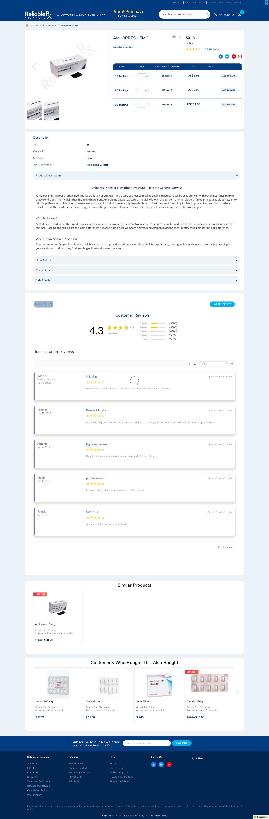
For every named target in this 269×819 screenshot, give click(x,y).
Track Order (234, 2)
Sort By (192, 364)
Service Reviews (118, 768)
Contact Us (33, 772)
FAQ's (113, 763)
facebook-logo (153, 764)
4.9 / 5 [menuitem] (141, 11)
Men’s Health (75, 776)
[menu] (100, 16)
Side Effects (43, 281)
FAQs (202, 2)
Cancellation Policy (36, 790)
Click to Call (215, 2)
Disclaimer (32, 776)
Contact (177, 2)
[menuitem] (89, 16)
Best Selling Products (79, 772)
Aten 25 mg (143, 702)
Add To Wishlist (174, 38)
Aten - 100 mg (44, 702)
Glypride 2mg (195, 702)
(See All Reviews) (130, 16)
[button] (35, 111)
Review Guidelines (119, 781)
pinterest (168, 764)
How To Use (43, 261)
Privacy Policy (34, 794)
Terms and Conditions (38, 781)
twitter (161, 764)
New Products (76, 763)
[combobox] (181, 14)
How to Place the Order (122, 776)
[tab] (136, 176)
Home (27, 26)
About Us (32, 763)
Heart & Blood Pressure (45, 26)
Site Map (31, 768)
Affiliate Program (118, 772)
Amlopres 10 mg (45, 625)
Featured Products (78, 768)
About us (190, 2)
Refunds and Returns (37, 785)
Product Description (48, 176)
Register (229, 14)
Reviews (43, 304)
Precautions (43, 271)
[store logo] (38, 14)
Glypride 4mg (94, 702)
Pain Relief (74, 781)
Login (219, 14)
